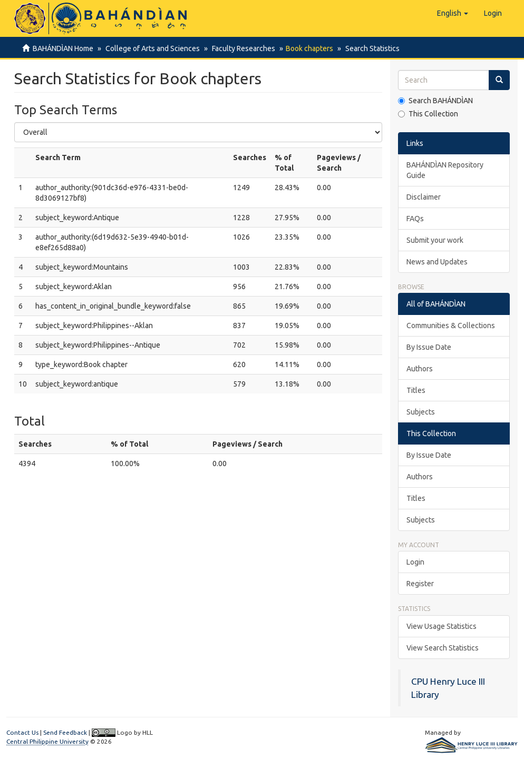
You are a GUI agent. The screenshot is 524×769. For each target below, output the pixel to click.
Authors (419, 368)
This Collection (428, 114)
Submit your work (434, 240)
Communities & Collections (450, 325)
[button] (452, 13)
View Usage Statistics (441, 626)
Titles (415, 390)
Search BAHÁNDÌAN (435, 100)
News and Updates (437, 262)
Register (420, 583)
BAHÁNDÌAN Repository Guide (444, 170)
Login (415, 562)
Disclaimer (423, 197)
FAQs (415, 218)
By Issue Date (428, 347)
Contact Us (22, 732)
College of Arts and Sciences (151, 48)
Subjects (420, 412)
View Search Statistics (442, 648)
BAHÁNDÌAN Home (63, 48)
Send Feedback (65, 732)
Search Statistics (368, 48)
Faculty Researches (240, 48)
